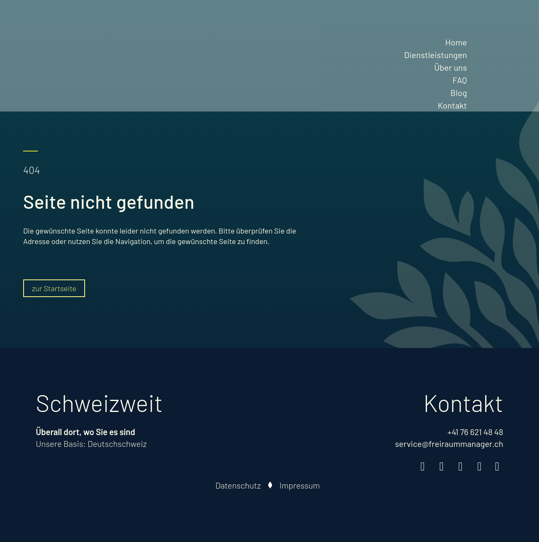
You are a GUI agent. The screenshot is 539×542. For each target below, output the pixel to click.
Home (456, 42)
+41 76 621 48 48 (475, 432)
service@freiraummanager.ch (449, 443)
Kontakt (452, 105)
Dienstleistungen (435, 55)
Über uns (450, 67)
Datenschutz (238, 485)
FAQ (460, 80)
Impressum (300, 485)
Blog (459, 93)
